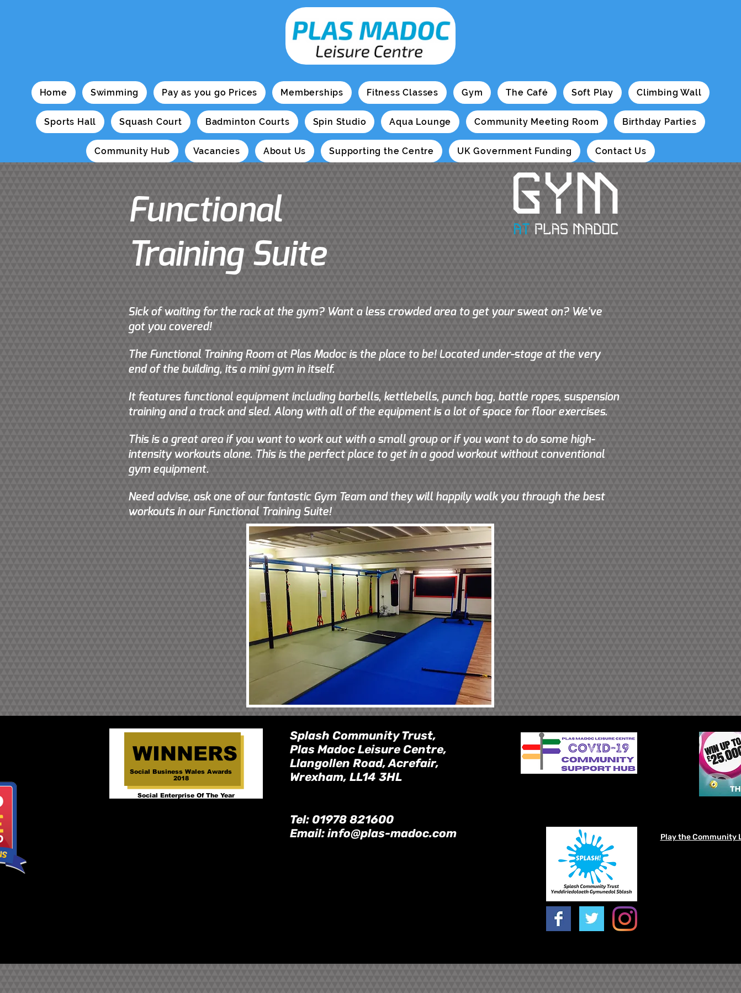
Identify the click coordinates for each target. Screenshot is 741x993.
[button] (114, 92)
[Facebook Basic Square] (558, 918)
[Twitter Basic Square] (591, 918)
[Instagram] (624, 918)
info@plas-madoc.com (392, 833)
